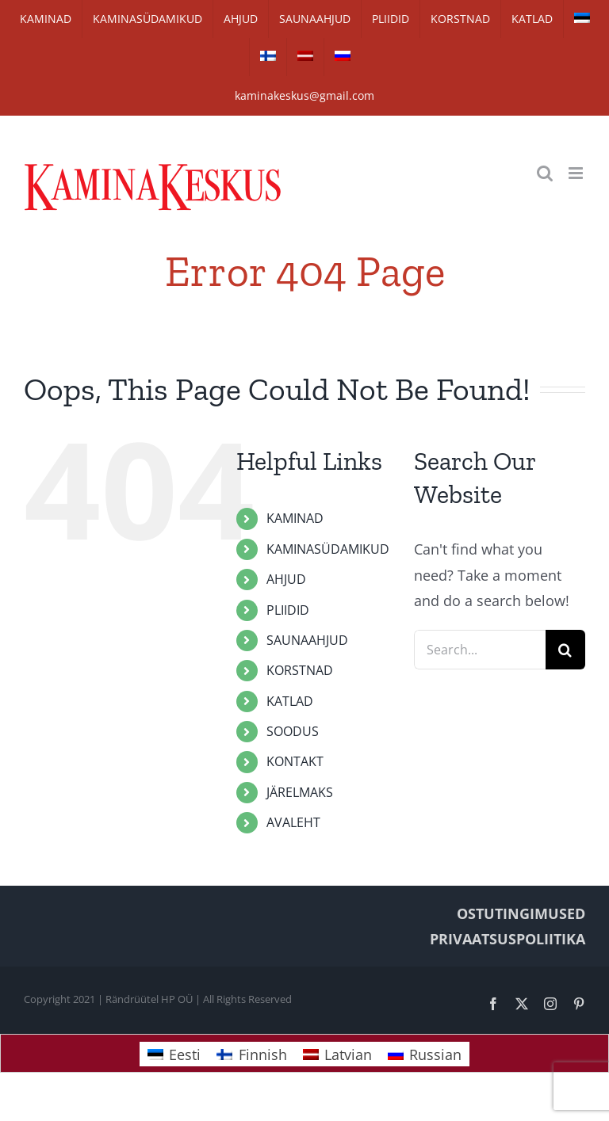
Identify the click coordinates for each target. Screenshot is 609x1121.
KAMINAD (295, 518)
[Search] (565, 649)
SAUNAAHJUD (307, 640)
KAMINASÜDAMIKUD (327, 549)
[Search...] (480, 649)
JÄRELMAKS (299, 792)
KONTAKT (295, 761)
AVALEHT (293, 822)
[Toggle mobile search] (545, 173)
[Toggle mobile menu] (577, 173)
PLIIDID (287, 610)
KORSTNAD (299, 670)
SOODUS (292, 731)
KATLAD (289, 701)
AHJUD (286, 579)
